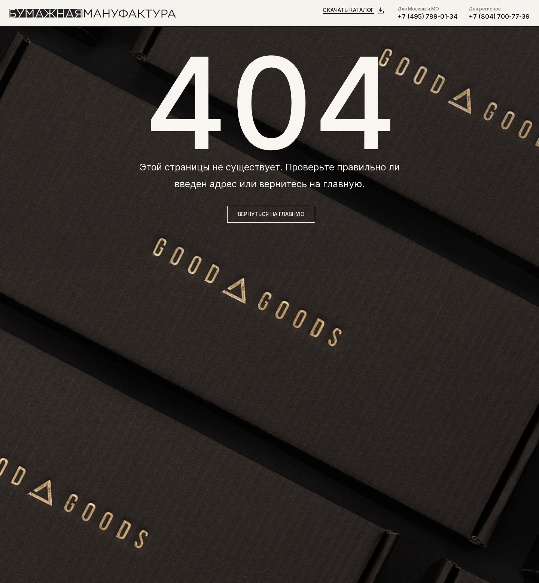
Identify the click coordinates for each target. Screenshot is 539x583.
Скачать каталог (348, 10)
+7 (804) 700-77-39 (499, 16)
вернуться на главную (271, 214)
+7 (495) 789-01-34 (427, 16)
